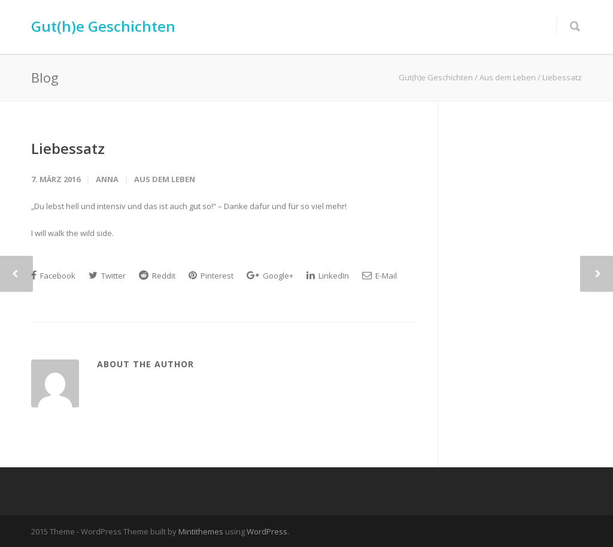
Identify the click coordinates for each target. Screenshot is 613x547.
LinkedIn (327, 275)
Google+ (270, 275)
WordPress (267, 531)
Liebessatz (68, 148)
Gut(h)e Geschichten (103, 26)
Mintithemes (200, 531)
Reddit (157, 275)
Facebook (53, 275)
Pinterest (211, 275)
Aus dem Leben (164, 179)
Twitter (107, 275)
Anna (107, 179)
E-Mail (379, 275)
